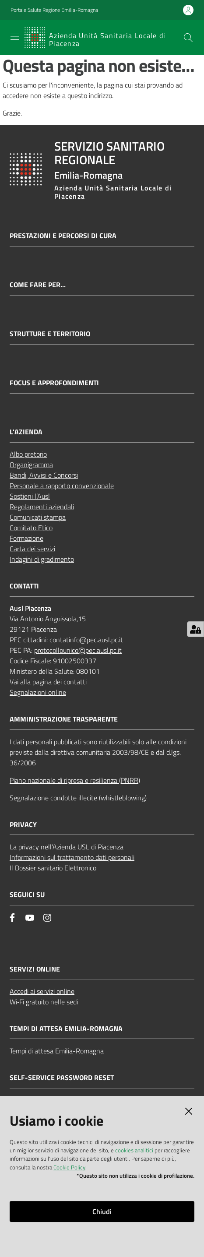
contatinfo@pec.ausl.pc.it (86, 639)
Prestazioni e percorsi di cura (63, 236)
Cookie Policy (69, 1167)
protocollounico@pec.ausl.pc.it (78, 650)
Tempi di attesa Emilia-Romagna (57, 1051)
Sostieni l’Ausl (30, 496)
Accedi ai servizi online (42, 991)
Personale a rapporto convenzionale (62, 485)
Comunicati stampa (38, 517)
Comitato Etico (31, 527)
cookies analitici (134, 1150)
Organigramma (31, 464)
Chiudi (102, 1211)
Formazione (26, 538)
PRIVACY (23, 824)
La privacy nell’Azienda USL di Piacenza (66, 847)
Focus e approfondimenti (54, 383)
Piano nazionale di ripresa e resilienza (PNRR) (75, 780)
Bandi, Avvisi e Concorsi (44, 475)
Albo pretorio (28, 454)
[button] (188, 37)
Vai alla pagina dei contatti (48, 681)
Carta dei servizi (32, 548)
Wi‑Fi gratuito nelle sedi (44, 1001)
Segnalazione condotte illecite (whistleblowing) (78, 797)
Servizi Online (35, 969)
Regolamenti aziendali (42, 506)
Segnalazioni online (38, 692)
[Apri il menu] (15, 37)
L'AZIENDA (26, 432)
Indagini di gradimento (42, 559)
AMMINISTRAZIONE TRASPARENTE (64, 719)
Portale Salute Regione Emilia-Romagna (54, 10)
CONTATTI (24, 586)
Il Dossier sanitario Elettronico (53, 868)
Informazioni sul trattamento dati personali (72, 857)
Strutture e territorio (50, 334)
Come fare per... (38, 285)
